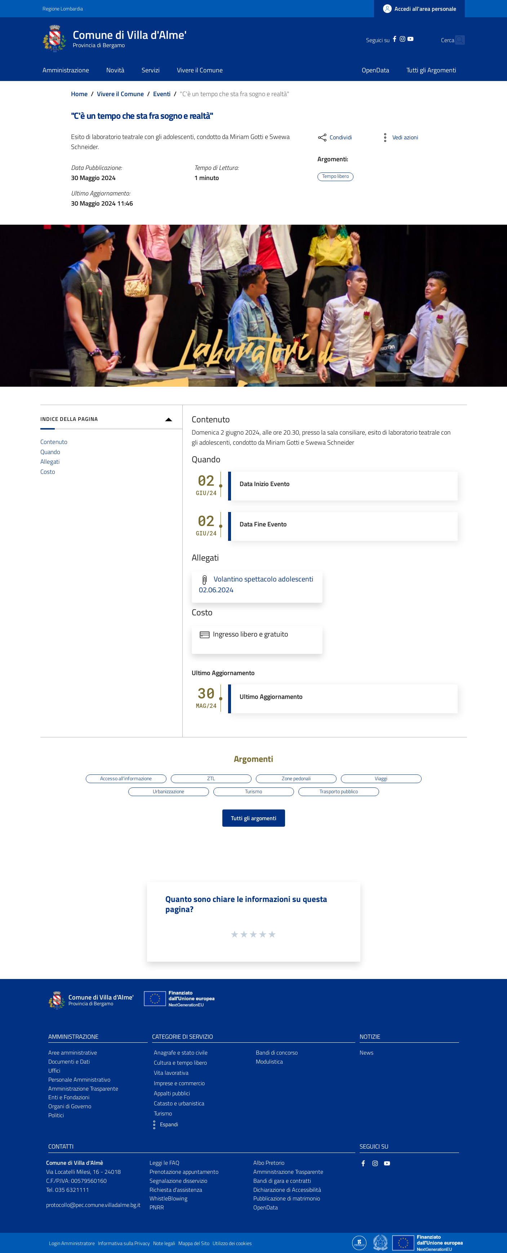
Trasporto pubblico (339, 791)
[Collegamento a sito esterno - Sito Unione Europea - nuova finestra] (178, 1000)
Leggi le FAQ (164, 1162)
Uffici (54, 1070)
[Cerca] (456, 40)
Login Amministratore (72, 1243)
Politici (56, 1115)
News (366, 1052)
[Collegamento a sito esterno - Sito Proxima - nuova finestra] (359, 1242)
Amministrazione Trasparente (83, 1088)
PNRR (157, 1207)
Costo (47, 471)
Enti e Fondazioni (68, 1097)
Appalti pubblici (172, 1093)
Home (79, 94)
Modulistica (269, 1061)
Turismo (253, 791)
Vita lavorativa (171, 1072)
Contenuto (53, 441)
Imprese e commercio (179, 1083)
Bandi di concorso (277, 1052)
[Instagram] (389, 38)
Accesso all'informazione (126, 778)
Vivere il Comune (120, 94)
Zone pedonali (296, 778)
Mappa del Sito (193, 1243)
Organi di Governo (69, 1106)
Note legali (164, 1243)
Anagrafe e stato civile (181, 1052)
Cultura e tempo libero (180, 1062)
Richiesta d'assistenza (176, 1189)
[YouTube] (397, 38)
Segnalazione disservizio (178, 1180)
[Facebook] (381, 38)
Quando (50, 451)
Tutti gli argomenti (253, 818)
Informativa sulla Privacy (124, 1243)
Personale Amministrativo (79, 1079)
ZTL (211, 778)
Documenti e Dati (69, 1061)
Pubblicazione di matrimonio (286, 1198)
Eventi (161, 94)
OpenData (265, 1207)
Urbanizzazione (168, 791)
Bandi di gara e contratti (282, 1180)
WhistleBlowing (168, 1198)
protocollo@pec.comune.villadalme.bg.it (93, 1204)
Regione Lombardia (63, 8)
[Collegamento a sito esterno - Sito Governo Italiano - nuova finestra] (381, 1242)
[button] (163, 1125)
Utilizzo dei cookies (232, 1243)
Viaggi (381, 778)
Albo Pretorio (268, 1162)
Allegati (50, 461)
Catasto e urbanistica (179, 1103)
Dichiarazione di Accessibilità (287, 1189)
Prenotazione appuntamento (184, 1171)
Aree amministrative (72, 1052)
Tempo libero (335, 176)
